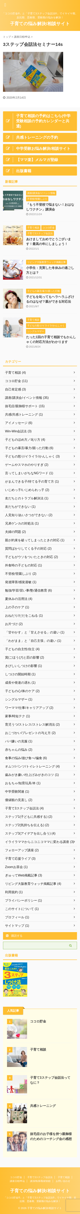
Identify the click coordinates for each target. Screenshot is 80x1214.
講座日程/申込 (17, 1181)
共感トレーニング (43, 1105)
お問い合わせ (63, 1181)
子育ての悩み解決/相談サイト (40, 23)
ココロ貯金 (38, 1021)
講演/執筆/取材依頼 (40, 1181)
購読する (14, 935)
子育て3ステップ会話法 (40, 1177)
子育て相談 (38, 1049)
